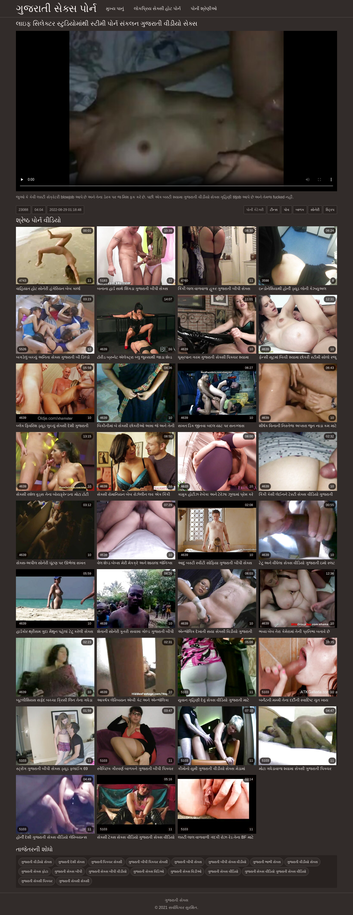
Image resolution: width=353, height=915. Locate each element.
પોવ (286, 210)
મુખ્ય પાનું (115, 8)
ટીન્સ (273, 210)
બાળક (300, 210)
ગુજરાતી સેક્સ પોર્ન (56, 8)
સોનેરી (315, 210)
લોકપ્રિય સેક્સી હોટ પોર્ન (157, 8)
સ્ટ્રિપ (330, 210)
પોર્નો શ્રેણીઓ (204, 8)
